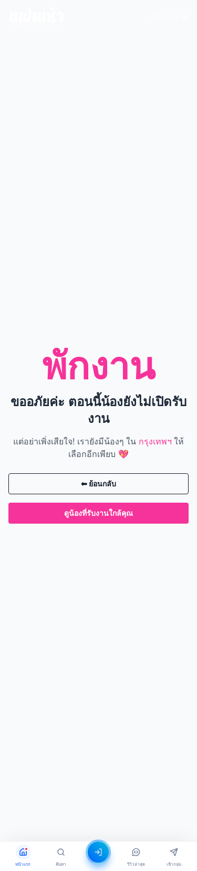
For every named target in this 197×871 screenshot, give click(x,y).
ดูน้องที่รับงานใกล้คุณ (98, 513)
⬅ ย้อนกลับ (99, 484)
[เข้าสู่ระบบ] (99, 852)
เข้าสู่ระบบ (169, 17)
